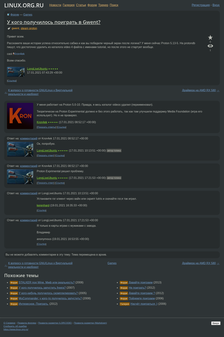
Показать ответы (46, 127)
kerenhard (43, 205)
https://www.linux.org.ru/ (16, 329)
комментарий (28, 138)
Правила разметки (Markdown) (90, 323)
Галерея (69, 5)
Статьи (81, 5)
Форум (92, 5)
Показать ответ (45, 155)
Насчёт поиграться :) (144, 303)
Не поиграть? (137, 287)
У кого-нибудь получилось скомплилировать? (48, 293)
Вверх (216, 323)
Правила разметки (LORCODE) (55, 323)
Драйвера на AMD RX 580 (199, 90)
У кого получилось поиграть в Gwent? (53, 22)
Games (27, 14)
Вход (215, 5)
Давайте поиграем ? (142, 293)
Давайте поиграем (141, 282)
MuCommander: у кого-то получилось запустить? (50, 298)
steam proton (29, 28)
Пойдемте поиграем (142, 298)
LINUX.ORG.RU (24, 5)
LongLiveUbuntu (37, 68)
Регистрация (201, 5)
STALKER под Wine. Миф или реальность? (47, 282)
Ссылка (12, 80)
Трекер (103, 5)
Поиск (114, 5)
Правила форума (27, 323)
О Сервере (9, 323)
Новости (55, 5)
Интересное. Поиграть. (33, 303)
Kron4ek (19, 53)
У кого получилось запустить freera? (42, 287)
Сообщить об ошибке (15, 326)
